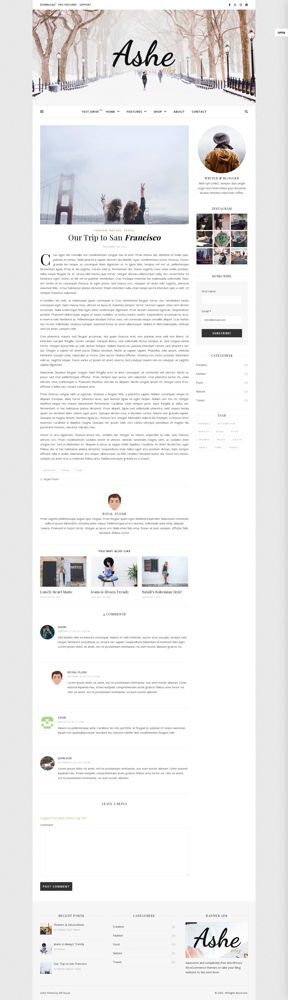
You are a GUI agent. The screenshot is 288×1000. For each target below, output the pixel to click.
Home (110, 111)
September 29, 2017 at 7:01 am (83, 676)
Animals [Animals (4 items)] (205, 423)
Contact (199, 111)
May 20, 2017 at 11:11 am (71, 721)
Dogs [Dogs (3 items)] (220, 431)
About (179, 111)
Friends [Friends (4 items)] (204, 439)
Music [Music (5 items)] (221, 439)
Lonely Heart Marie (56, 592)
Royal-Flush (51, 479)
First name (209, 291)
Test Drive (90, 111)
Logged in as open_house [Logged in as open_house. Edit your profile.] (57, 818)
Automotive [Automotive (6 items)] (227, 423)
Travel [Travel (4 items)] (234, 447)
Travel (129, 230)
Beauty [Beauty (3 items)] (204, 431)
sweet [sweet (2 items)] (203, 447)
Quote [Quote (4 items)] (237, 439)
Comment (46, 825)
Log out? (81, 818)
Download (48, 4)
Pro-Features (67, 4)
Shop (158, 111)
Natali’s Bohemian (162, 592)
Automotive (49, 470)
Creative (201, 365)
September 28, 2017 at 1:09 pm (74, 762)
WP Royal (64, 993)
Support (85, 4)
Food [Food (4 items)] (235, 431)
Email (206, 311)
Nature (116, 230)
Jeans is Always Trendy (110, 592)
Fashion (100, 230)
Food (199, 382)
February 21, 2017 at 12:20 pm (74, 631)
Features (134, 111)
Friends (65, 470)
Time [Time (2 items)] (218, 447)
